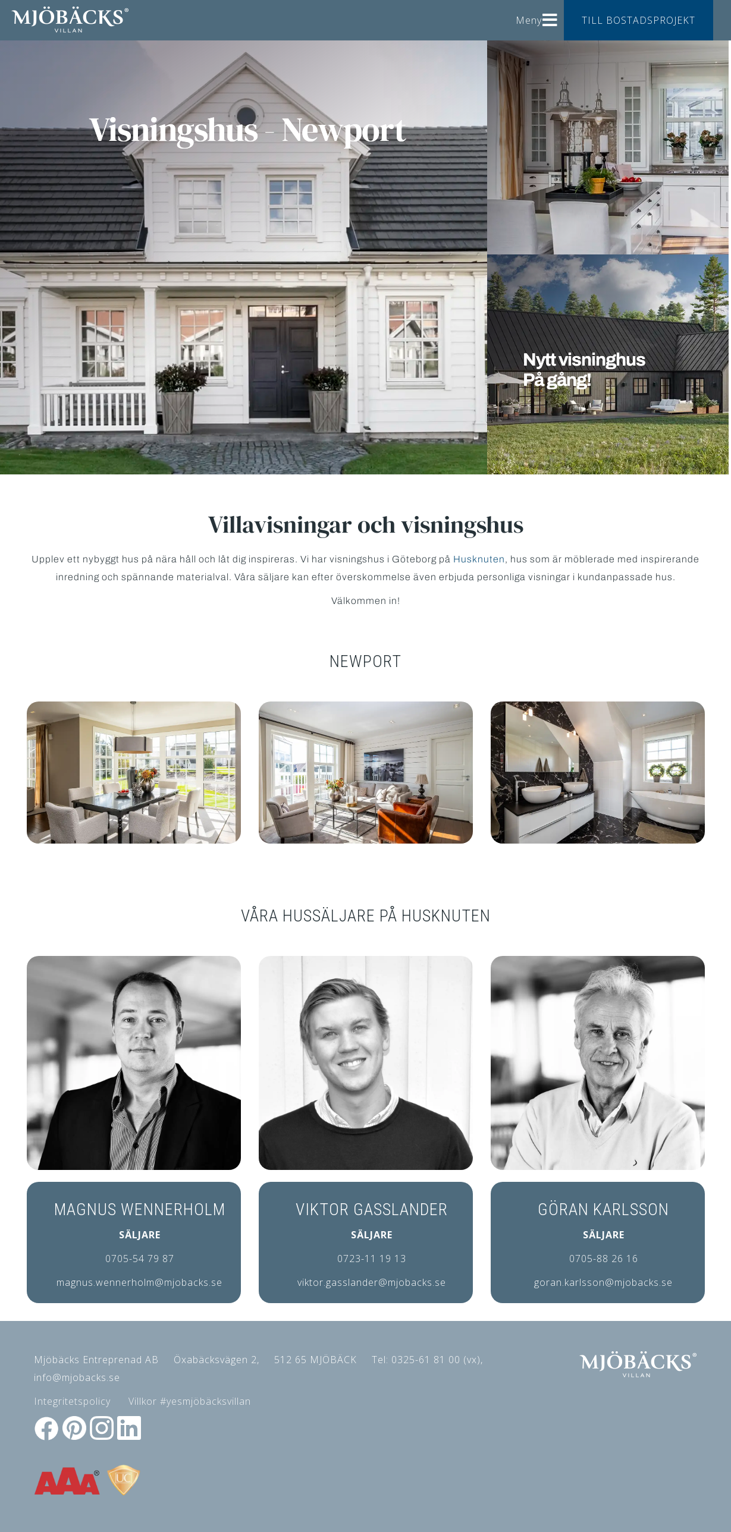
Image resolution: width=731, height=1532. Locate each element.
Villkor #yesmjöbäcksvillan (189, 1401)
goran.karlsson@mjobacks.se (603, 1282)
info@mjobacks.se (77, 1377)
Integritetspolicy (72, 1401)
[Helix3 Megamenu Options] (550, 16)
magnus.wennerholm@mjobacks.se (139, 1282)
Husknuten (479, 559)
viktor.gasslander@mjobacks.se (371, 1282)
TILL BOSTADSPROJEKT (638, 20)
